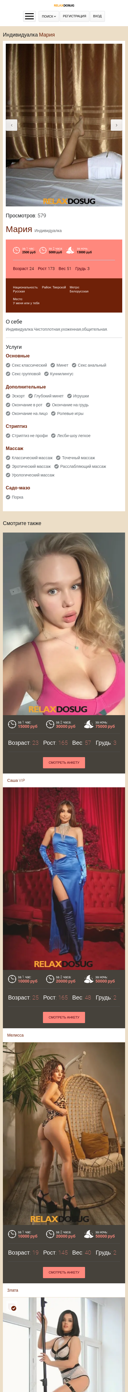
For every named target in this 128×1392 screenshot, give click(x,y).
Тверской (59, 287)
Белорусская (79, 291)
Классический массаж (32, 457)
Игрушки (81, 396)
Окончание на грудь (70, 405)
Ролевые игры (70, 413)
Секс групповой (26, 374)
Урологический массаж (33, 475)
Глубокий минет (49, 396)
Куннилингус (62, 374)
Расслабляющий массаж (83, 466)
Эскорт (18, 396)
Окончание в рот (27, 405)
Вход (97, 16)
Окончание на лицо (30, 413)
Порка (17, 497)
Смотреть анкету (64, 763)
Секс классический (29, 365)
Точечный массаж (78, 457)
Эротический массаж (31, 466)
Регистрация (74, 16)
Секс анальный (92, 365)
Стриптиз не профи (30, 435)
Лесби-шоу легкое (74, 435)
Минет (62, 365)
